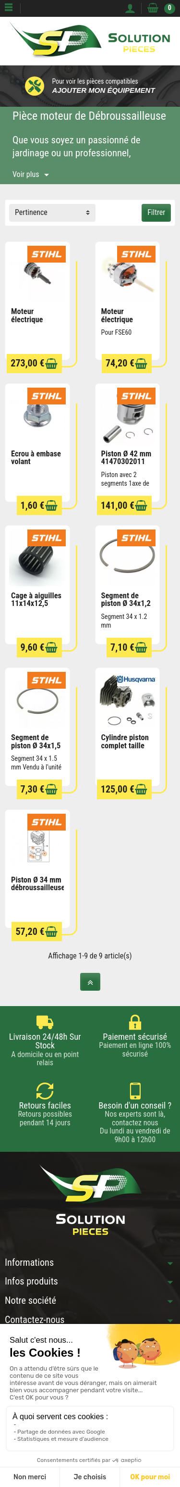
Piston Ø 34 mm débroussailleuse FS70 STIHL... (38, 887)
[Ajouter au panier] (51, 364)
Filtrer (156, 212)
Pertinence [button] (31, 212)
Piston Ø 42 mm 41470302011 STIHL (126, 461)
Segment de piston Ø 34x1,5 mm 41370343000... (36, 749)
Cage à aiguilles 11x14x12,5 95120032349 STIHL (36, 607)
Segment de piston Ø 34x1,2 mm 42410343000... (126, 607)
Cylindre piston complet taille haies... (125, 745)
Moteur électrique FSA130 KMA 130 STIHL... (32, 323)
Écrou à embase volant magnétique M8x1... (36, 465)
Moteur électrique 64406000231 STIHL (123, 323)
